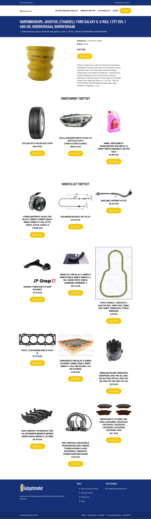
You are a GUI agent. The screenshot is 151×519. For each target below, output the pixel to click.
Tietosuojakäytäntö (113, 515)
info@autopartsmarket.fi (122, 3)
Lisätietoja (84, 56)
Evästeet (101, 515)
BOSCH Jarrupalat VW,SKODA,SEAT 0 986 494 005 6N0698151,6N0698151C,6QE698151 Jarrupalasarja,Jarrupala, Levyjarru (37, 433)
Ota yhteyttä (92, 515)
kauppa (125, 11)
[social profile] (35, 3)
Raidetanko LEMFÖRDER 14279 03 (114, 200)
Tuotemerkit (91, 41)
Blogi (115, 11)
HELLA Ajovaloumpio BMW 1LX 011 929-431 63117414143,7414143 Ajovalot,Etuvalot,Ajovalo (75, 141)
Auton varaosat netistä (66, 11)
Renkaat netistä (88, 11)
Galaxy (99, 41)
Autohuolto (104, 11)
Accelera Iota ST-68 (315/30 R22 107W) (37, 143)
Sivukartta (126, 515)
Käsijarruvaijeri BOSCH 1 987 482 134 (75, 216)
